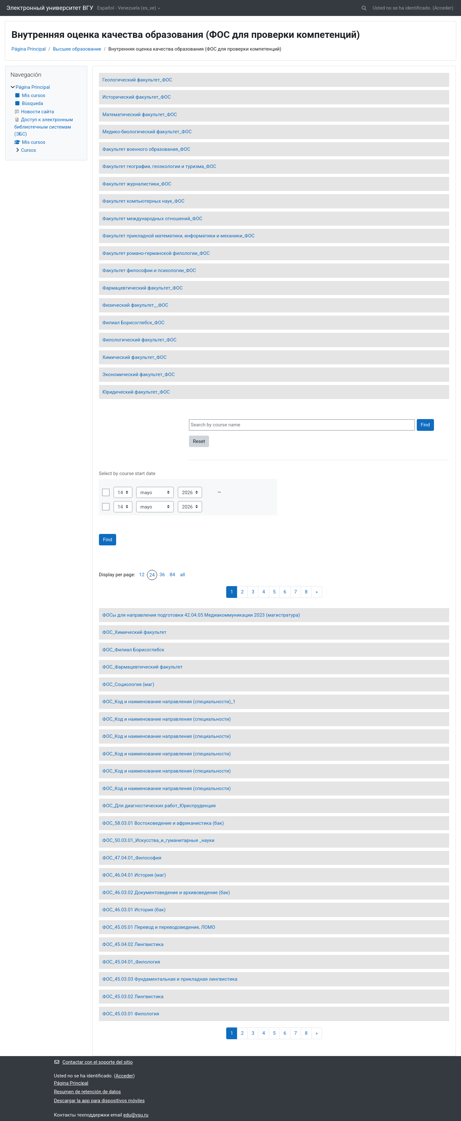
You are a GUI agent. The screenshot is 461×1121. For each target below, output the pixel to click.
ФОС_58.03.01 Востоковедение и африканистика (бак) (163, 823)
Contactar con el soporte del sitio (93, 1062)
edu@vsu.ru (136, 1115)
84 (172, 575)
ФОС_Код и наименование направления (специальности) (166, 719)
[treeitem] (46, 119)
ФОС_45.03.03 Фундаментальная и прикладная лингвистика (169, 979)
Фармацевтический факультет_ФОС (142, 288)
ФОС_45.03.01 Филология (130, 1014)
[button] (364, 8)
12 (141, 575)
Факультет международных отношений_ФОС (152, 218)
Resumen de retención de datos (87, 1092)
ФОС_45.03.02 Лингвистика (133, 996)
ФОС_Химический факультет (134, 632)
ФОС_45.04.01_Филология (131, 962)
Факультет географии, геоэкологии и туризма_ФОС (159, 166)
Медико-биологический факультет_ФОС (147, 132)
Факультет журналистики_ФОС (136, 184)
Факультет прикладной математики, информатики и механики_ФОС (178, 236)
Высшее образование (77, 49)
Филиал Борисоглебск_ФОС (133, 323)
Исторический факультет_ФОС (136, 97)
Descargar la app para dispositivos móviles (99, 1100)
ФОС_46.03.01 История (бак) (134, 910)
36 (162, 575)
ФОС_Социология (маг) (128, 684)
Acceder (443, 8)
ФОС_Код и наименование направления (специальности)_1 (169, 701)
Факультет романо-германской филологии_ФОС (156, 253)
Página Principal (28, 49)
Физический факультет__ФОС (135, 305)
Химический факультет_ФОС (134, 357)
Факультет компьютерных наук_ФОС (143, 201)
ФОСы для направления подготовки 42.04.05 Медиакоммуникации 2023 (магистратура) (201, 615)
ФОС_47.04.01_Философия (131, 858)
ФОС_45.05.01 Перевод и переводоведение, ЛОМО (158, 927)
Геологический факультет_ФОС (137, 80)
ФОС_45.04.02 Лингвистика (133, 944)
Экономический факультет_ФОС (138, 374)
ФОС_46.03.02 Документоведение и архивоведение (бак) (166, 892)
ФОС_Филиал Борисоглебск (133, 650)
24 (152, 575)
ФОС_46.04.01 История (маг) (134, 875)
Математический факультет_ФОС (139, 114)
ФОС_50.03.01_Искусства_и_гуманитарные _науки (158, 840)
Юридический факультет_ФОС (136, 392)
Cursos (28, 150)
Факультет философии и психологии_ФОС (149, 270)
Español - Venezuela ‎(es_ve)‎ (126, 8)
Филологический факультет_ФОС (139, 340)
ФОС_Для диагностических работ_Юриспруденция (159, 806)
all (182, 575)
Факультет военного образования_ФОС (146, 149)
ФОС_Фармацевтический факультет (142, 667)
